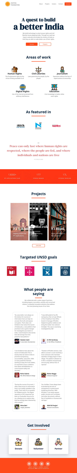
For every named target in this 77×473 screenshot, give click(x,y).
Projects (47, 4)
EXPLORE (38, 245)
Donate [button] (68, 4)
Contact (60, 4)
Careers (54, 4)
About (41, 4)
